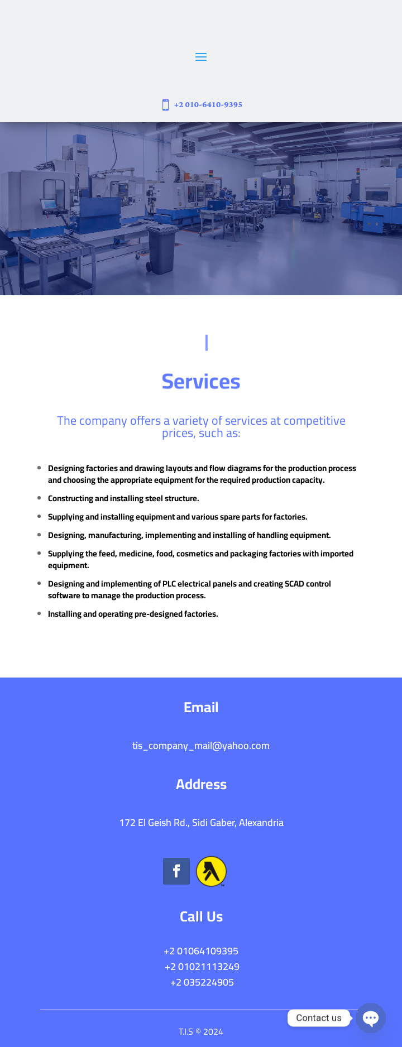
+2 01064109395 (201, 951)
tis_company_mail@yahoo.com (201, 745)
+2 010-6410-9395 (208, 105)
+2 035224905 (201, 982)
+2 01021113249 (202, 966)
